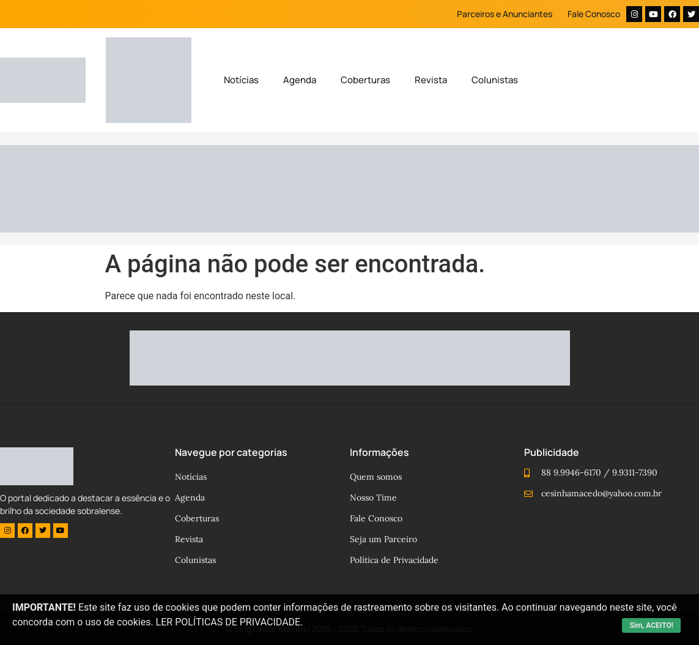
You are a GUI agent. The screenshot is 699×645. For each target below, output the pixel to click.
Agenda (299, 79)
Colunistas (495, 79)
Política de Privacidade (394, 559)
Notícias (241, 79)
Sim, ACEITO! (651, 625)
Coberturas (365, 79)
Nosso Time (373, 497)
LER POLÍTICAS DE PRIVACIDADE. (229, 622)
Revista (431, 79)
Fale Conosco (594, 14)
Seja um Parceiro (383, 539)
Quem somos (376, 476)
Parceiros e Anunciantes (504, 14)
